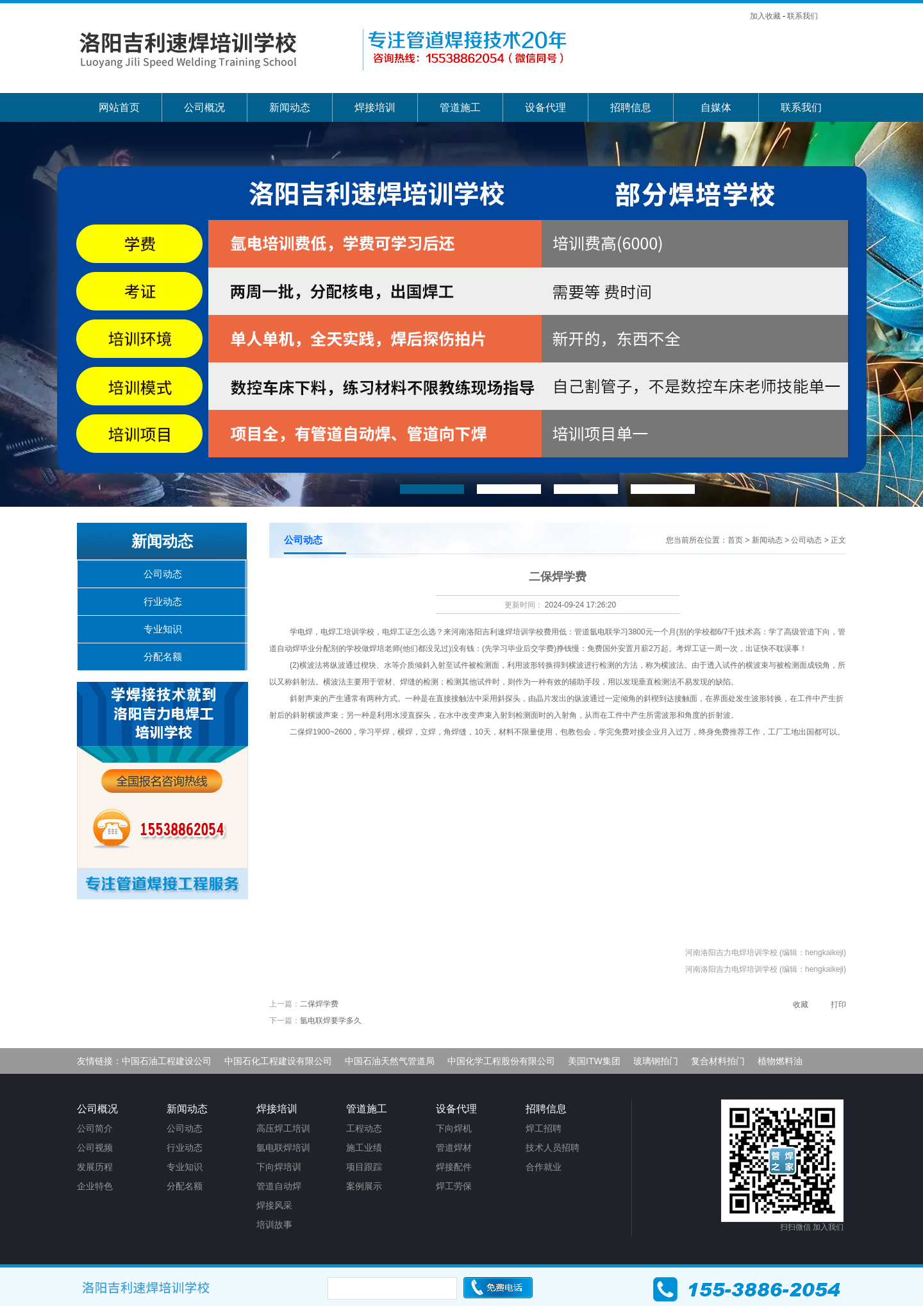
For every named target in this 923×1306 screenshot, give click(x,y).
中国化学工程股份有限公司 (501, 1061)
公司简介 (95, 1128)
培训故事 (274, 1224)
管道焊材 (454, 1147)
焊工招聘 (543, 1128)
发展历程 (95, 1167)
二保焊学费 (319, 1003)
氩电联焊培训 (283, 1147)
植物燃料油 (780, 1061)
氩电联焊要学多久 (331, 1020)
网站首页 (119, 107)
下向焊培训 (278, 1167)
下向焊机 (454, 1128)
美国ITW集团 (594, 1061)
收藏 (800, 1004)
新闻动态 (289, 107)
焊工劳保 (454, 1186)
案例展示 (364, 1186)
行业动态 (163, 601)
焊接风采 (274, 1205)
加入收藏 (765, 16)
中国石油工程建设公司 (167, 1061)
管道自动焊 (278, 1186)
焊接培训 (374, 107)
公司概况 (204, 107)
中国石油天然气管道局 (390, 1061)
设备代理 (545, 107)
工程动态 (364, 1128)
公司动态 (806, 540)
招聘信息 (630, 107)
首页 (735, 540)
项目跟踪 (364, 1167)
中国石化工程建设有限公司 (278, 1061)
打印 (838, 1004)
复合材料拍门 (718, 1061)
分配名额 (163, 656)
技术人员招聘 (552, 1147)
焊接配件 (454, 1167)
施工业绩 (364, 1147)
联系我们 (802, 16)
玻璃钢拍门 (655, 1061)
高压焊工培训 (283, 1128)
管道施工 (460, 107)
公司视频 (95, 1147)
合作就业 (543, 1167)
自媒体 (716, 107)
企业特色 (95, 1186)
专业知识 (163, 628)
